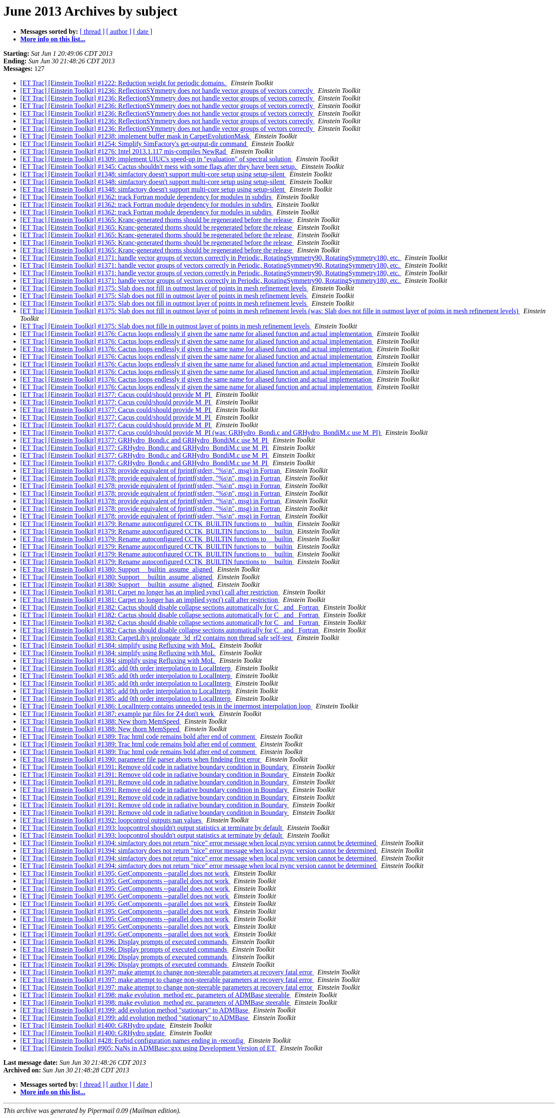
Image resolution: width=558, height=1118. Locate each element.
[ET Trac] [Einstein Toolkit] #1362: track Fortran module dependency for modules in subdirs (146, 197)
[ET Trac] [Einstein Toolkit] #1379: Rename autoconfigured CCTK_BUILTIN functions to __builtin (157, 523)
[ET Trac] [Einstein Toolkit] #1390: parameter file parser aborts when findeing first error (141, 759)
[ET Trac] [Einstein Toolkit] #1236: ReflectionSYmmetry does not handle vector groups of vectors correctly (167, 90)
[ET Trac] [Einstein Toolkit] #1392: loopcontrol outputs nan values (111, 820)
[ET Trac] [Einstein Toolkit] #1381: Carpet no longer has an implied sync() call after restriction (150, 592)
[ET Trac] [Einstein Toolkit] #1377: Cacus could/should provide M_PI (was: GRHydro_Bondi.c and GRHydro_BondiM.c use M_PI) (201, 432)
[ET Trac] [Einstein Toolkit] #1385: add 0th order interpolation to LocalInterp (126, 668)
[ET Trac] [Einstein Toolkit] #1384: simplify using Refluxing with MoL (118, 645)
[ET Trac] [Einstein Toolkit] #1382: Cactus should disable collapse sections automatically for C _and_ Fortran (170, 607)
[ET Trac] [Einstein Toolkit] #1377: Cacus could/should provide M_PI (116, 394)
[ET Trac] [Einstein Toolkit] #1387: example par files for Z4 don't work (117, 713)
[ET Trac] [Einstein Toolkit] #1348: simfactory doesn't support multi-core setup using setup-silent (153, 174)
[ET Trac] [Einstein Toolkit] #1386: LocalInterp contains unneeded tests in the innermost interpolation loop (166, 706)
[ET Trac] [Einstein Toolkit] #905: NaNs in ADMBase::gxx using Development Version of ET (148, 1048)
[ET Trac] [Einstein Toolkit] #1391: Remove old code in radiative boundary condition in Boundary (154, 767)
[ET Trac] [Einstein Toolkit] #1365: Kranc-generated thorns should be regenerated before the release (157, 219)
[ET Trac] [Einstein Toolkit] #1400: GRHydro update (93, 1025)
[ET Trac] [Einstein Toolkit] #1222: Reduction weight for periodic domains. (123, 83)
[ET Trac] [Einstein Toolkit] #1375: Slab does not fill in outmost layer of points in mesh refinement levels (164, 288)
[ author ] (119, 31)
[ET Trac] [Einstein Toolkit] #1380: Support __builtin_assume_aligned (117, 569)
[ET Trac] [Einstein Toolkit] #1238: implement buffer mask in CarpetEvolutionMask (135, 136)
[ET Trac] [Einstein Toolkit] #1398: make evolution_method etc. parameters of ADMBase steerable (155, 995)
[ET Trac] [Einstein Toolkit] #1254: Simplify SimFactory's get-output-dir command (134, 143)
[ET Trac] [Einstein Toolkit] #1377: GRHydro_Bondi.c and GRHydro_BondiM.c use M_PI (144, 440)
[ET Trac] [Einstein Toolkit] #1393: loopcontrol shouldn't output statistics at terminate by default (152, 827)
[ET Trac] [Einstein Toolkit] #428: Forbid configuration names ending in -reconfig (132, 1040)
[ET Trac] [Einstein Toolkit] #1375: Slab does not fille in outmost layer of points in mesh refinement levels (165, 326)
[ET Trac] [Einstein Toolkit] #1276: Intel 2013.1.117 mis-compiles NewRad (124, 151)
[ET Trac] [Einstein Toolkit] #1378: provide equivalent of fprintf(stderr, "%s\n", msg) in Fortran (151, 470)
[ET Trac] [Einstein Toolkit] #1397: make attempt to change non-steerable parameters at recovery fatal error (167, 972)
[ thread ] (92, 31)
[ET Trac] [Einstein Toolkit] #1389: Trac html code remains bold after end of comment (138, 736)
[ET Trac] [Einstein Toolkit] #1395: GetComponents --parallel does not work (125, 873)
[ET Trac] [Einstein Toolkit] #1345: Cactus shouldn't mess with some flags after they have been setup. (159, 166)
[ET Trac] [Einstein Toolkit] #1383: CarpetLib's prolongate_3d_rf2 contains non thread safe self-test (156, 637)
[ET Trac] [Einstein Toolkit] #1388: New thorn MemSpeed (100, 721)
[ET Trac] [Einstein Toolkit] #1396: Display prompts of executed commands (124, 941)
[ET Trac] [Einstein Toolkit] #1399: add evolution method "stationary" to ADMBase (135, 1010)
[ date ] (142, 31)
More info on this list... (52, 39)
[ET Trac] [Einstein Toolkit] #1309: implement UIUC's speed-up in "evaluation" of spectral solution (156, 159)
